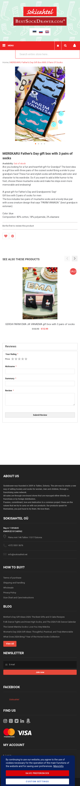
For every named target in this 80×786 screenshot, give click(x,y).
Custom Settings (37, 781)
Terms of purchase (12, 577)
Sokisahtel (14, 699)
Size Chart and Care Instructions (18, 597)
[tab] (40, 346)
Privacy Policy (9, 592)
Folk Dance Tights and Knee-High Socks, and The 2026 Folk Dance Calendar (39, 622)
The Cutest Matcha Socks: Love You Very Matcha (26, 627)
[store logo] (40, 12)
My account (74, 45)
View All (10, 643)
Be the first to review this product (18, 226)
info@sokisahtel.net (17, 554)
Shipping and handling (14, 582)
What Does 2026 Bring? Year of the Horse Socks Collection (31, 636)
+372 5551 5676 (15, 545)
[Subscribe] (40, 672)
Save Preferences (37, 773)
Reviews (10, 346)
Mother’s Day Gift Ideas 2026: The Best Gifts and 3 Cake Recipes (34, 617)
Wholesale (8, 587)
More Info (58, 766)
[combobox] (47, 54)
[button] (35, 143)
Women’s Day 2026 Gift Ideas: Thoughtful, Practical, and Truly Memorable (38, 632)
